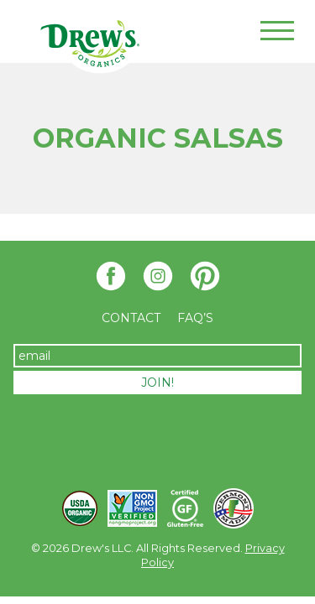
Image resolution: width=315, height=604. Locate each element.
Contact (131, 317)
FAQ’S (195, 317)
